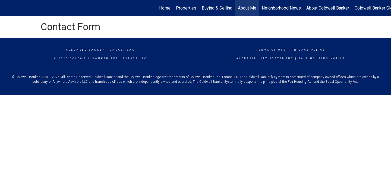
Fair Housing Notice (322, 58)
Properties (186, 8)
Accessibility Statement (265, 58)
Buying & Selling (217, 8)
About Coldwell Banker (327, 8)
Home (165, 8)
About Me (247, 8)
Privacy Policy (308, 49)
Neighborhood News (281, 8)
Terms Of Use (271, 49)
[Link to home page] (7, 8)
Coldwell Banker (85, 49)
